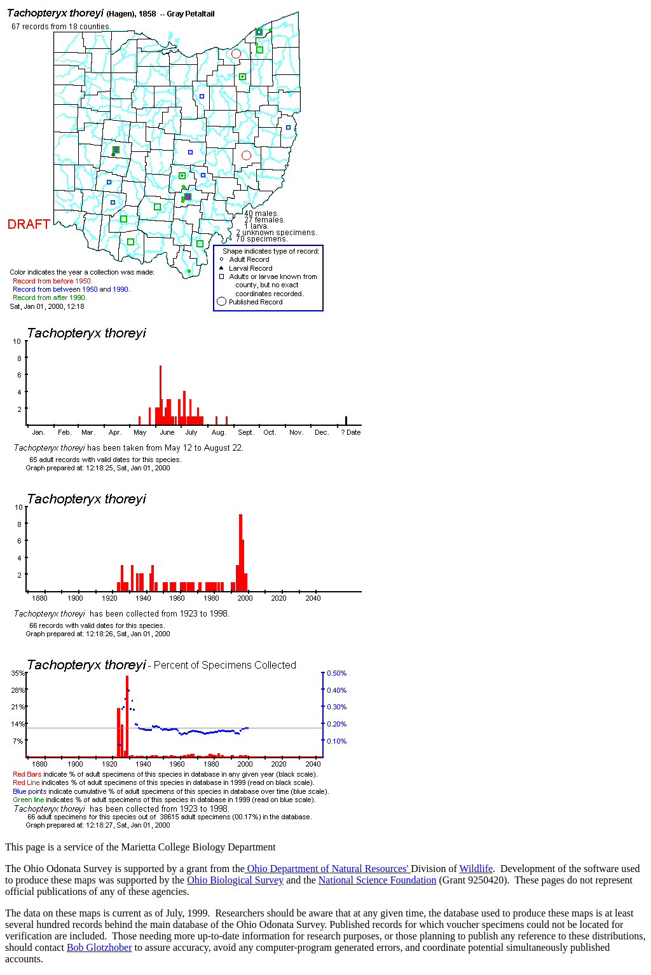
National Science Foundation (378, 880)
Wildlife (476, 868)
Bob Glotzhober (99, 947)
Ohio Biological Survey (235, 880)
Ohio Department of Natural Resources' (328, 868)
